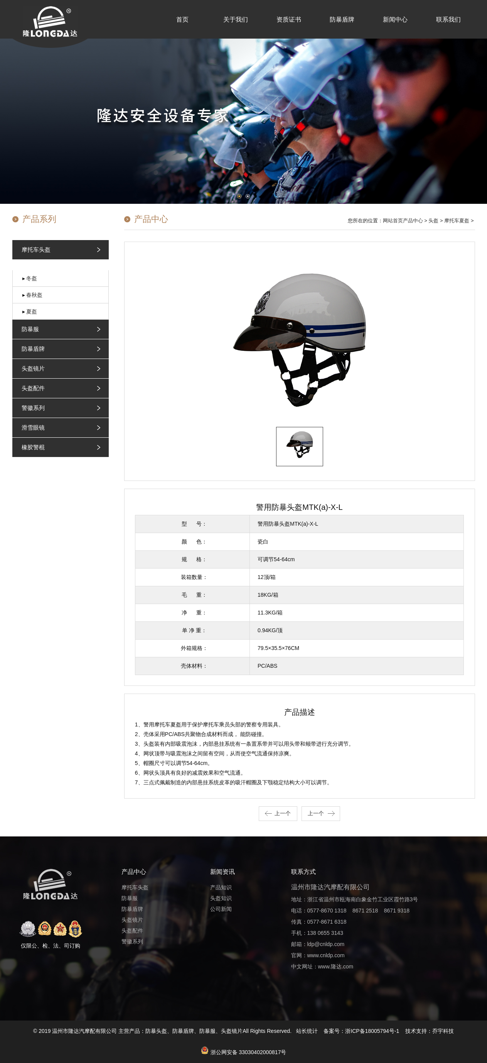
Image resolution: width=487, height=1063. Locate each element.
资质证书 (288, 19)
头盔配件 (33, 388)
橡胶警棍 (33, 447)
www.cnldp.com (326, 955)
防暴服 (30, 329)
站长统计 (307, 1031)
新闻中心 (395, 19)
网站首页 (393, 220)
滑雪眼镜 (33, 427)
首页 (182, 19)
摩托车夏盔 (456, 220)
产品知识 (221, 887)
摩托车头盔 (36, 249)
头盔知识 (221, 898)
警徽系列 (33, 408)
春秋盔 (34, 295)
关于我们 (235, 19)
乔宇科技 (443, 1031)
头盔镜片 (33, 368)
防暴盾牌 (342, 19)
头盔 (433, 220)
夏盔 (31, 311)
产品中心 (413, 220)
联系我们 (448, 19)
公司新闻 (221, 909)
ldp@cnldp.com (326, 944)
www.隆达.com (336, 966)
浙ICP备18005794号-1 (372, 1031)
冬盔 (31, 278)
